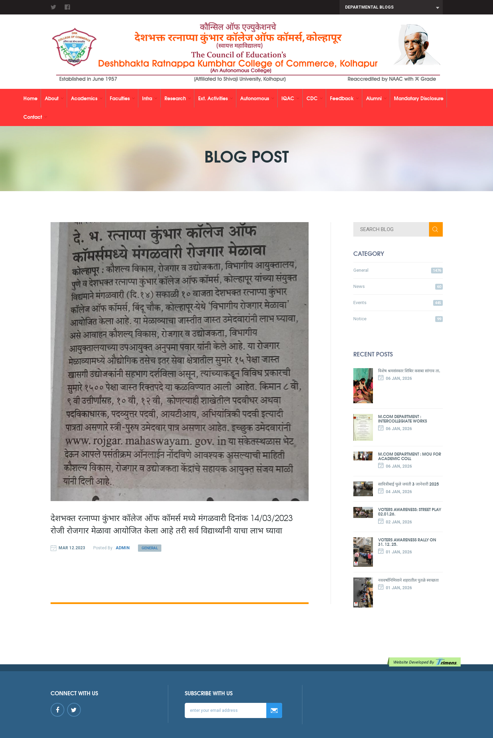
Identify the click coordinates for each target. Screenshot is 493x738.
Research (177, 98)
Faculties (122, 98)
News (398, 287)
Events (398, 303)
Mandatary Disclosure (418, 98)
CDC (315, 98)
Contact (35, 116)
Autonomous (257, 98)
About (54, 98)
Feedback (344, 98)
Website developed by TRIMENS (425, 662)
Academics (87, 98)
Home (30, 98)
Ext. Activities (215, 98)
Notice (398, 319)
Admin (123, 547)
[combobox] (391, 7)
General (149, 548)
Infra (149, 98)
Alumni (376, 98)
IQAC (290, 98)
